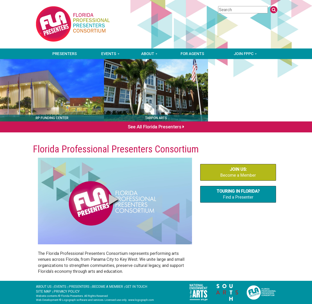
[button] (113, 199)
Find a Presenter (238, 194)
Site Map (43, 291)
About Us (44, 287)
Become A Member (107, 287)
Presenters (64, 53)
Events (110, 53)
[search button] (273, 9)
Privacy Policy (67, 291)
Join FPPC (245, 53)
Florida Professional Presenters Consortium (116, 149)
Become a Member (238, 172)
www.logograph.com (141, 299)
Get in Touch (136, 287)
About (149, 53)
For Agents (192, 53)
